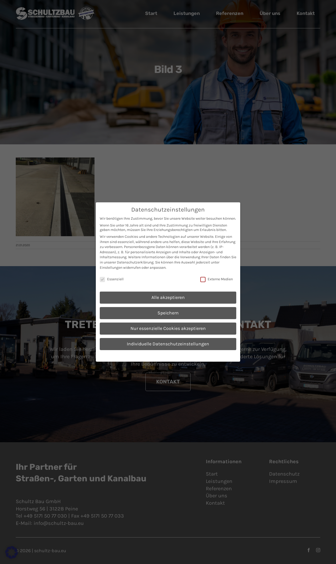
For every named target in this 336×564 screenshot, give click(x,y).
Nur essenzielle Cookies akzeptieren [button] (168, 328)
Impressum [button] (194, 355)
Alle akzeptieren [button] (168, 297)
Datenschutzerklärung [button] (170, 355)
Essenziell (112, 279)
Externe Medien (216, 279)
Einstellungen (111, 267)
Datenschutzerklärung (135, 262)
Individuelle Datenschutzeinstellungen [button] (168, 343)
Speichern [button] (168, 312)
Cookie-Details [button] (143, 355)
